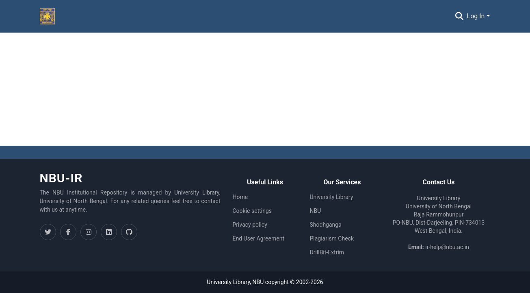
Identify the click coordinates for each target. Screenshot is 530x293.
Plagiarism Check (332, 238)
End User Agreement (258, 238)
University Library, (229, 282)
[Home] (47, 16)
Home (240, 197)
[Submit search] (459, 16)
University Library (331, 197)
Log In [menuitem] (476, 16)
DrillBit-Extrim (327, 252)
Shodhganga (326, 224)
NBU (315, 211)
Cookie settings (252, 211)
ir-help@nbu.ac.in (447, 247)
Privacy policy (250, 224)
